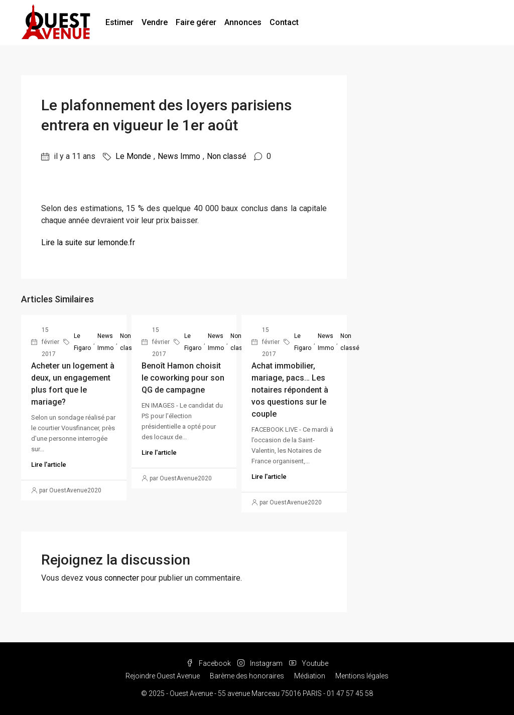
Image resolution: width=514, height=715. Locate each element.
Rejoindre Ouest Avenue (162, 676)
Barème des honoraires (247, 676)
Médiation (309, 676)
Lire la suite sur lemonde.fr (88, 242)
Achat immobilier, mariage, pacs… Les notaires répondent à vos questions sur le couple (289, 390)
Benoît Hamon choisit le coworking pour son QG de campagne (183, 378)
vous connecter (112, 578)
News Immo (179, 156)
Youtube (308, 663)
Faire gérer (196, 22)
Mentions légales (362, 676)
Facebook (209, 663)
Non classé (226, 156)
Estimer (119, 22)
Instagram (260, 663)
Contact (284, 22)
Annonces (243, 22)
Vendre (155, 22)
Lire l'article (48, 464)
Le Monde (133, 156)
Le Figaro (82, 341)
